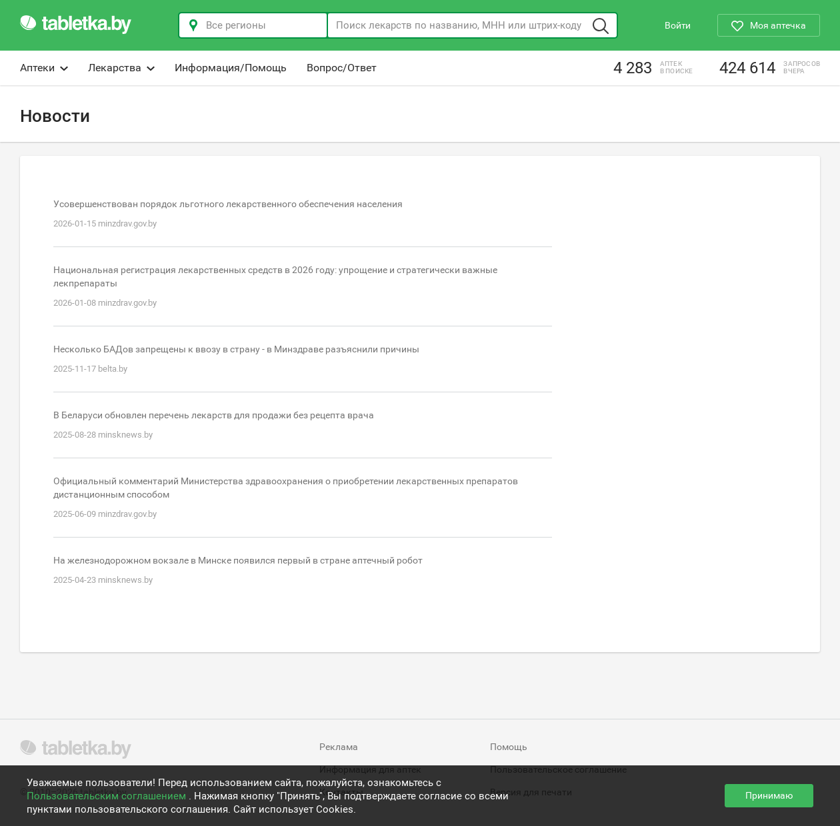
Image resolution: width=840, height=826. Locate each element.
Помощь (508, 746)
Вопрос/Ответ (342, 67)
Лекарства (121, 67)
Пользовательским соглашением (108, 796)
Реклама (338, 746)
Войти (678, 25)
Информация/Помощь (231, 67)
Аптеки (44, 67)
